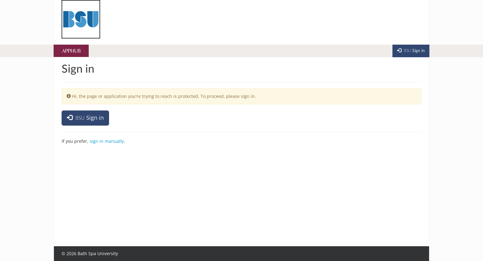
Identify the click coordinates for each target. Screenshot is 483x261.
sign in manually (107, 141)
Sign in (85, 117)
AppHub (71, 51)
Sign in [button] (411, 50)
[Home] (81, 19)
